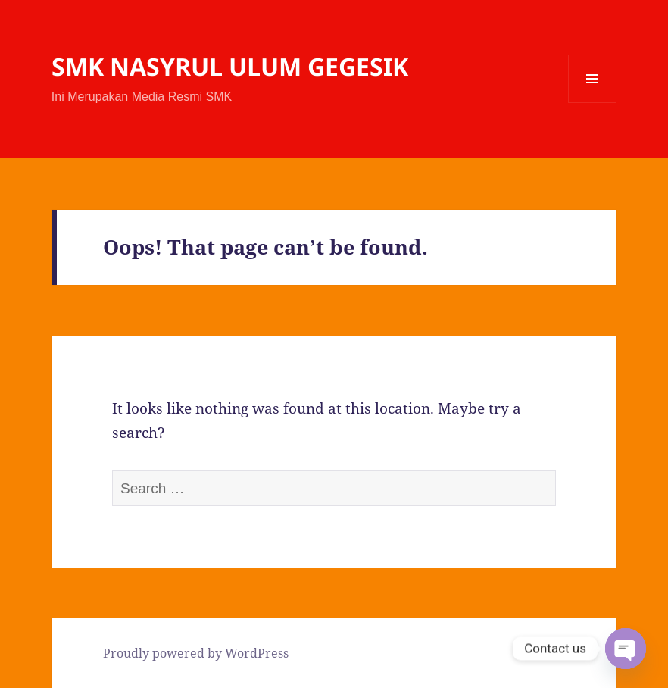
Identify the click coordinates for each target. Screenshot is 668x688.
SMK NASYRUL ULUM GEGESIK (230, 66)
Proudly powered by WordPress (196, 653)
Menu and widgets (592, 102)
